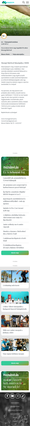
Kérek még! (15, 253)
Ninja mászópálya (18, 54)
